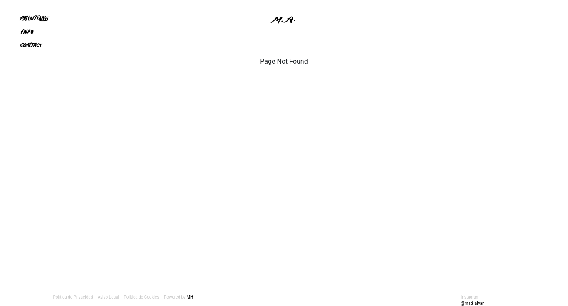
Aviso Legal (108, 297)
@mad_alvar (472, 303)
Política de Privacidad (73, 297)
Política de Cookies (142, 297)
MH (189, 297)
